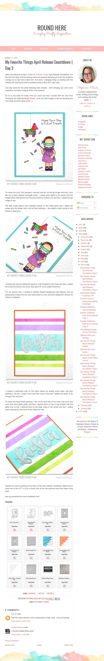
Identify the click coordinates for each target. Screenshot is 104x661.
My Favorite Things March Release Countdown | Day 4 (88, 391)
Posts (80, 203)
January (84, 408)
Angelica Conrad (84, 150)
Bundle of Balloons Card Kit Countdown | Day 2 (89, 323)
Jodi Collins (82, 163)
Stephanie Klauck (87, 88)
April (82, 262)
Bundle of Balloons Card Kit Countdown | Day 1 (89, 315)
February (84, 405)
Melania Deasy (84, 179)
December (85, 237)
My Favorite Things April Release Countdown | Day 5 (88, 287)
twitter (41, 593)
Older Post (68, 645)
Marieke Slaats (84, 177)
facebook (31, 593)
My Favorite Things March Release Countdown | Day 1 (88, 366)
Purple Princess (17, 627)
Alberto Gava (83, 145)
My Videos (44, 48)
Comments (82, 208)
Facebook (82, 130)
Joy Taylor (82, 169)
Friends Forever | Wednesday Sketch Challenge (88, 301)
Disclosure (86, 48)
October (84, 243)
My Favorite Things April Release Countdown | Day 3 (88, 270)
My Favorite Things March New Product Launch (89, 357)
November (85, 240)
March (83, 265)
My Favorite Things (40, 74)
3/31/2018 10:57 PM (20, 621)
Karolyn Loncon (84, 171)
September (85, 246)
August (83, 249)
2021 (81, 225)
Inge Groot (82, 161)
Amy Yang (82, 148)
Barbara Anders (84, 156)
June (83, 256)
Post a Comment (11, 641)
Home (13, 48)
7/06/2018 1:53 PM (20, 635)
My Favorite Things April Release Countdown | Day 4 (88, 279)
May (82, 259)
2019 (81, 231)
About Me (28, 48)
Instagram (82, 122)
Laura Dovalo (83, 174)
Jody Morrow (83, 166)
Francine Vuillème (85, 158)
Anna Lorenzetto (84, 153)
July (82, 252)
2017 (81, 411)
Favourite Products (65, 48)
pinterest (50, 593)
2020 (81, 228)
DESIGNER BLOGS (58, 658)
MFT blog (22, 488)
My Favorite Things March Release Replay (87, 343)
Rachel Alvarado (84, 185)
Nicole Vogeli (83, 182)
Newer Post (9, 645)
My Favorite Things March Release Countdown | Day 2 (88, 374)
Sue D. (14, 614)
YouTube (81, 124)
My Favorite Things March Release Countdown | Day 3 (88, 383)
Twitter (80, 127)
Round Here (51, 27)
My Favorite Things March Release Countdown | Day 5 (88, 399)
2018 (81, 234)
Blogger (87, 432)
